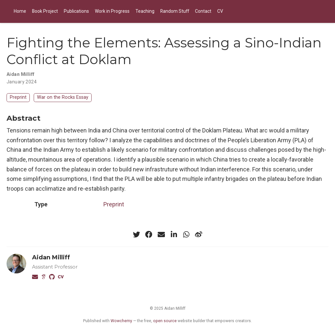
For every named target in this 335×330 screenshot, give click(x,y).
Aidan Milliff (51, 257)
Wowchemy (121, 321)
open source (165, 321)
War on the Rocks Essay (62, 97)
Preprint (18, 97)
